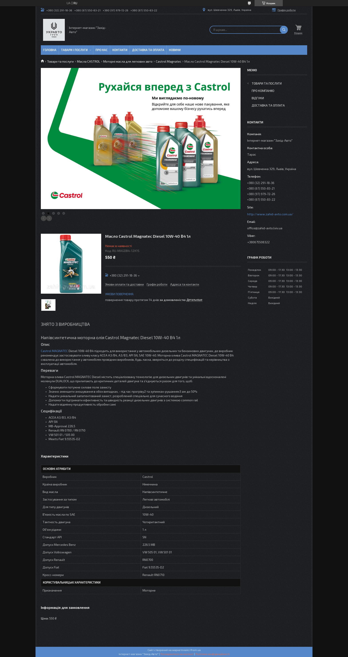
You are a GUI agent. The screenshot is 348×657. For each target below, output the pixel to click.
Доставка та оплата (148, 50)
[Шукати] (284, 30)
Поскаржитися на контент (177, 653)
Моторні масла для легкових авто (127, 61)
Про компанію (263, 91)
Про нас (101, 50)
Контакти (119, 50)
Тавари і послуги (74, 50)
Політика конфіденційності (212, 653)
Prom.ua (195, 649)
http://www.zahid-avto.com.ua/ (270, 214)
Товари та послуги (60, 61)
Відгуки (258, 98)
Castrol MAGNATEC (54, 351)
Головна (49, 50)
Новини (175, 50)
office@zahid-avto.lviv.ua (264, 228)
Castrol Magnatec (168, 61)
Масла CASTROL (88, 61)
